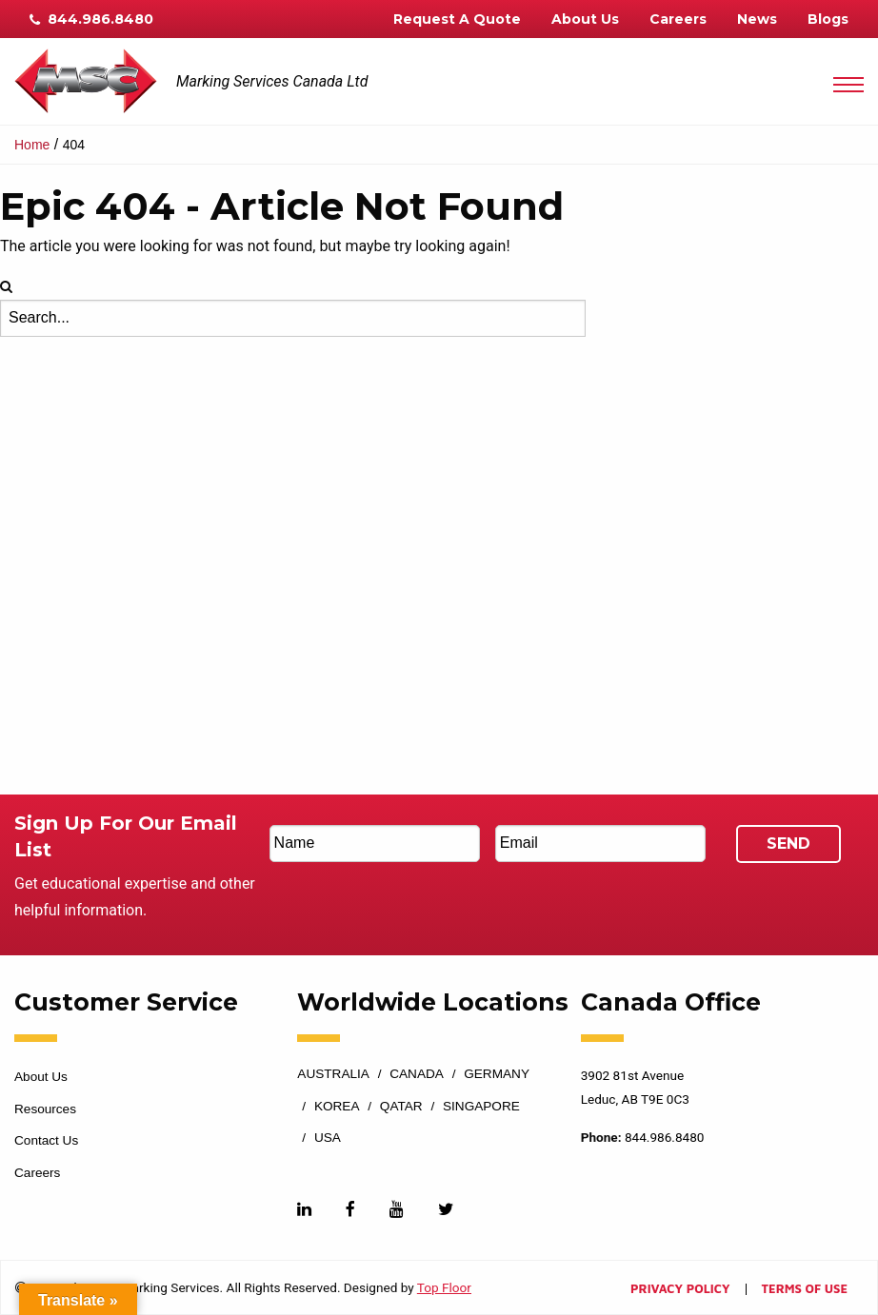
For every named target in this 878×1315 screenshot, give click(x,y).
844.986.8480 (91, 19)
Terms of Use (805, 1290)
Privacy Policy (679, 1290)
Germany (496, 1074)
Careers (678, 19)
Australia (333, 1074)
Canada (416, 1074)
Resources (45, 1109)
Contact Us (46, 1140)
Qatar (401, 1106)
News (757, 19)
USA (327, 1138)
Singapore (481, 1106)
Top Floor (444, 1287)
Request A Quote (457, 19)
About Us (585, 19)
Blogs (828, 19)
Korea (337, 1106)
